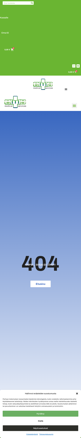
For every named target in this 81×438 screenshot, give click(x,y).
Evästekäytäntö (32, 434)
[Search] (32, 3)
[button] (77, 393)
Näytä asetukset (40, 428)
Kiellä (40, 421)
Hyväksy (40, 414)
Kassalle (4, 17)
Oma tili (5, 33)
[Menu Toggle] (66, 89)
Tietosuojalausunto (46, 434)
